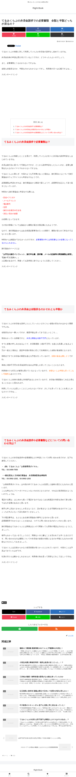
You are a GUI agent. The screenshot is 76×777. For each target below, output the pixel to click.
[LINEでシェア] (38, 35)
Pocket (18, 46)
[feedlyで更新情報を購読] (20, 629)
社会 (4, 603)
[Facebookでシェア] (38, 29)
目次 (35, 122)
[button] (62, 35)
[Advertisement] (38, 93)
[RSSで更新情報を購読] (56, 629)
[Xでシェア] (14, 29)
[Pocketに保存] (14, 35)
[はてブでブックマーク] (62, 29)
